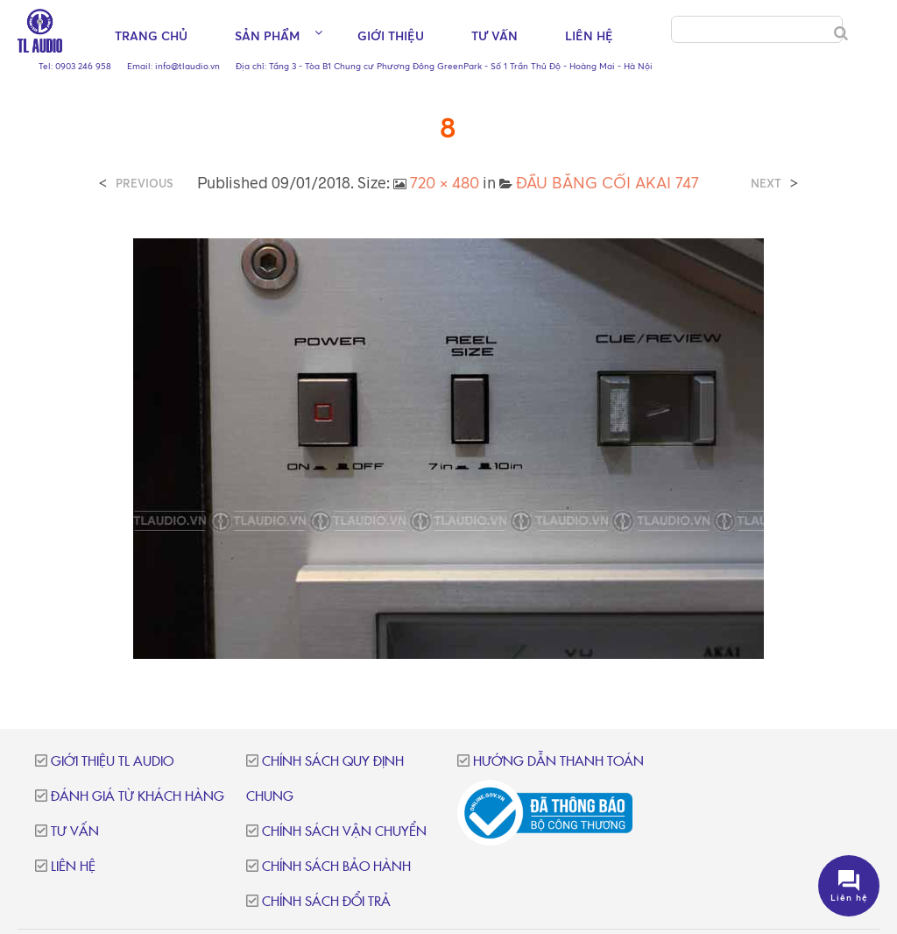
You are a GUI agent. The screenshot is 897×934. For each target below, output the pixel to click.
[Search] (840, 33)
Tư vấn (494, 35)
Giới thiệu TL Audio (112, 761)
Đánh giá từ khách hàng (137, 796)
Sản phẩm (267, 35)
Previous (144, 183)
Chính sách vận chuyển (344, 831)
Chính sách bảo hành (336, 867)
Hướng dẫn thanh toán (558, 761)
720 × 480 (444, 182)
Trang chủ (151, 35)
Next (766, 183)
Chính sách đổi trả (326, 902)
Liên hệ (589, 35)
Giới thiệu (390, 35)
